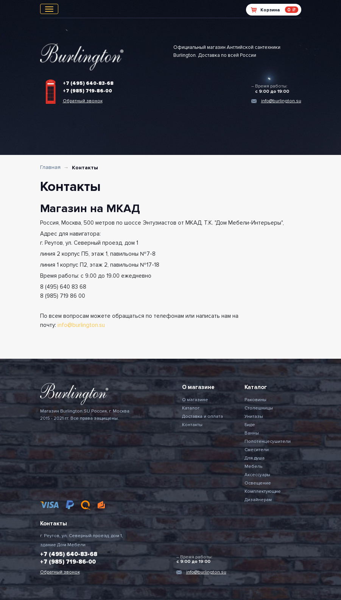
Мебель (253, 466)
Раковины (255, 400)
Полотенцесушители (267, 441)
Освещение (257, 483)
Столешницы (258, 408)
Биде (249, 425)
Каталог (190, 408)
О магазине (195, 400)
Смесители (256, 450)
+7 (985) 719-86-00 (87, 91)
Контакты (192, 425)
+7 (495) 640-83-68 (88, 83)
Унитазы (253, 416)
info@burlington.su (281, 101)
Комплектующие (262, 491)
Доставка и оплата (202, 416)
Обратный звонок (83, 101)
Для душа (254, 458)
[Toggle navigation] (49, 9)
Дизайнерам (258, 500)
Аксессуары (257, 475)
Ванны (251, 433)
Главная (50, 167)
